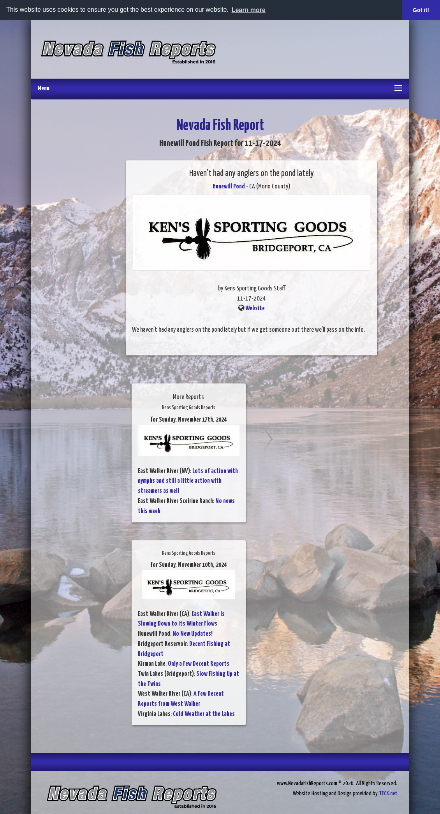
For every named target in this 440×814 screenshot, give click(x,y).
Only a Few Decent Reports (198, 664)
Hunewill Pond (229, 186)
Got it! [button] (421, 10)
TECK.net (388, 793)
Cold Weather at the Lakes (204, 713)
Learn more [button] (249, 10)
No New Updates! (192, 634)
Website (255, 308)
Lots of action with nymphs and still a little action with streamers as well (188, 481)
